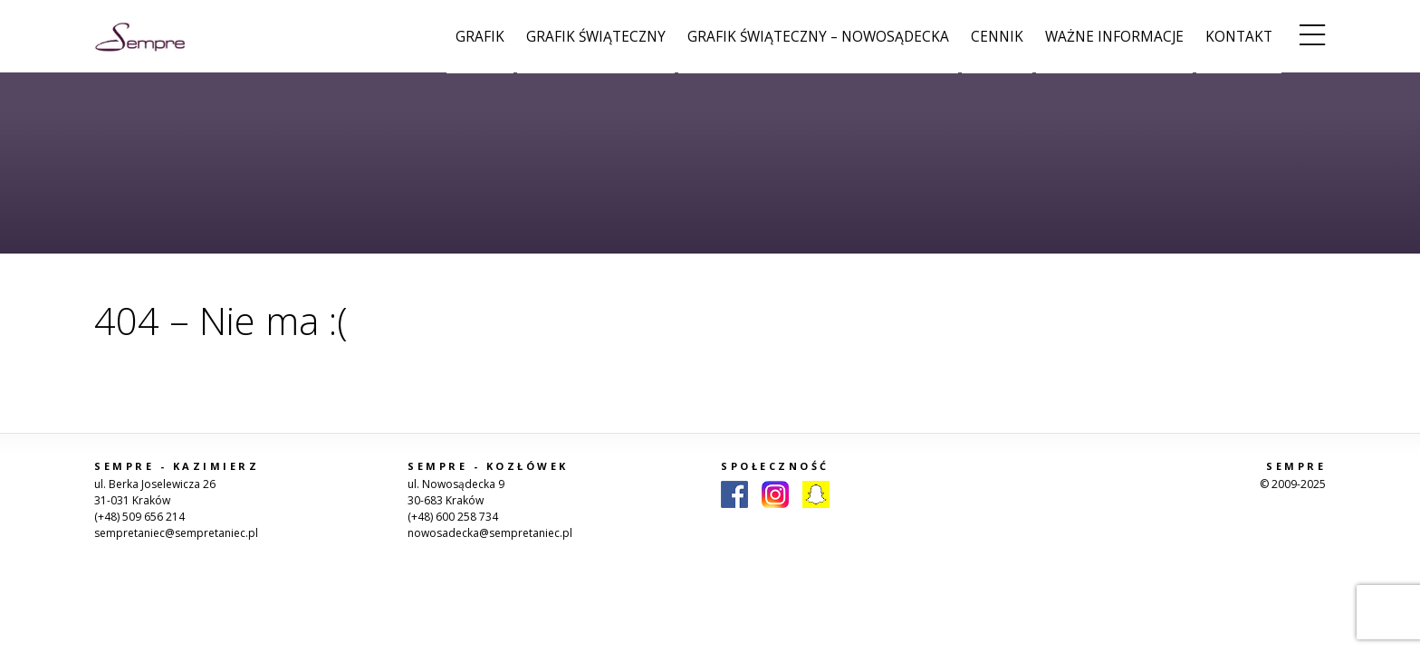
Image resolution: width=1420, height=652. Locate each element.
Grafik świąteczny (596, 36)
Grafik (480, 36)
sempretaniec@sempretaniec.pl (176, 533)
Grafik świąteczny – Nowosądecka (818, 36)
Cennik (997, 36)
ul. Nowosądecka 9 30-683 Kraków (456, 492)
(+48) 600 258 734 (453, 516)
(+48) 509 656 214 (139, 516)
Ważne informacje (1114, 36)
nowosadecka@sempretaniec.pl (490, 533)
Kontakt (1238, 36)
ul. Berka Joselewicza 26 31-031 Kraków (155, 492)
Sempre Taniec (139, 36)
